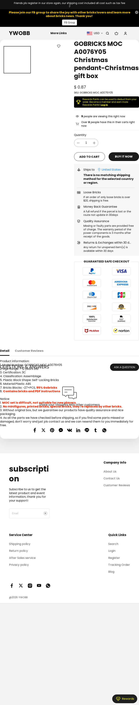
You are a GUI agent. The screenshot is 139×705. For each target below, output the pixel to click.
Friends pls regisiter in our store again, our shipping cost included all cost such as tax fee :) (69, 4)
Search (113, 619)
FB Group (69, 22)
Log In (104, 104)
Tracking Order (119, 640)
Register (114, 633)
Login (111, 626)
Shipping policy (19, 619)
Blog (111, 647)
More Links (58, 33)
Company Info (115, 537)
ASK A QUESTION (124, 442)
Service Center (21, 610)
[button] (5, 60)
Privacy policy (19, 640)
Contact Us (112, 553)
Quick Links (117, 610)
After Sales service (22, 633)
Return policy (18, 626)
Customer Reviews (117, 560)
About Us (110, 546)
